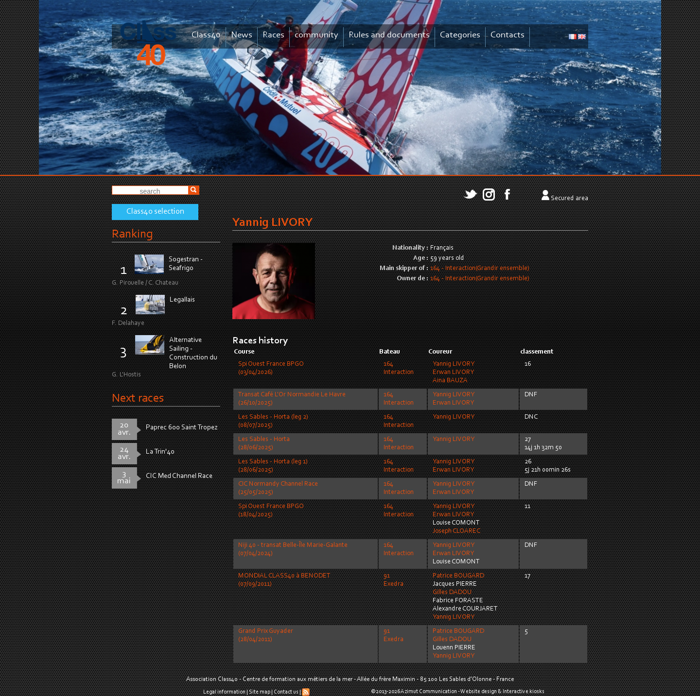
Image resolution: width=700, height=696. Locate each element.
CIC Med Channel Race (179, 476)
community (316, 35)
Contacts (507, 35)
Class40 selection (155, 212)
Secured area (569, 198)
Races (273, 35)
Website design (478, 692)
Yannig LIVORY (453, 364)
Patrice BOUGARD (458, 576)
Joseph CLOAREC (456, 531)
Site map (259, 692)
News (241, 35)
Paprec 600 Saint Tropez (182, 427)
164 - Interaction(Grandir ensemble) (479, 268)
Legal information (224, 692)
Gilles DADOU (452, 592)
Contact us (286, 692)
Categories (460, 35)
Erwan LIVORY (453, 372)
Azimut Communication (429, 692)
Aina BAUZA (450, 380)
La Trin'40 (160, 452)
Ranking (132, 234)
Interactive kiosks (523, 692)
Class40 (206, 35)
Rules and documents (389, 35)
